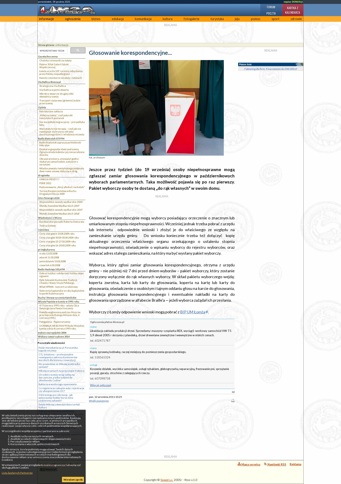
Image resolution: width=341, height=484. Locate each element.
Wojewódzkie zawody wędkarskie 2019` (61, 209)
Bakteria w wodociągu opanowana (57, 384)
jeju (237, 19)
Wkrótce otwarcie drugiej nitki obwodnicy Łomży (56, 95)
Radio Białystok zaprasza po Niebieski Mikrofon (60, 144)
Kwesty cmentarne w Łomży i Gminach (60, 77)
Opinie (42, 107)
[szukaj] (52, 51)
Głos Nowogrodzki (49, 198)
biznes (96, 19)
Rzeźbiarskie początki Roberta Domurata (61, 221)
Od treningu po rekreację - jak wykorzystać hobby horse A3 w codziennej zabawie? (55, 397)
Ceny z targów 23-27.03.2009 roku (57, 241)
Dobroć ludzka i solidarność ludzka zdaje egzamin (61, 274)
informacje (46, 19)
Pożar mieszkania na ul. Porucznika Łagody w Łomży (58, 349)
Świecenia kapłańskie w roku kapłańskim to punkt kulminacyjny (61, 292)
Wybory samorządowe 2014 (54, 336)
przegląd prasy (46, 249)
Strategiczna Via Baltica (52, 85)
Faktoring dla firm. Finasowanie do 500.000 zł (270, 69)
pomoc (256, 19)
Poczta (271, 13)
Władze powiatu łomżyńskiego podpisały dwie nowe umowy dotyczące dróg (61, 170)
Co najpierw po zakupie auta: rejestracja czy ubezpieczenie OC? (61, 389)
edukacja (118, 19)
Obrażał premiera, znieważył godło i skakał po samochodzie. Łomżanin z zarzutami (59, 161)
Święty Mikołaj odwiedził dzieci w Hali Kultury (59, 406)
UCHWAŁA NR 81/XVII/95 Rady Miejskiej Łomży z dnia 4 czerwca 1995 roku (61, 327)
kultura (167, 19)
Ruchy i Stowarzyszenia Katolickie (57, 297)
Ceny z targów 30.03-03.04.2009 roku (59, 237)
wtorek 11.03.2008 (49, 257)
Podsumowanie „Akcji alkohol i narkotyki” (62, 187)
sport (275, 19)
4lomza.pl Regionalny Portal (59, 467)
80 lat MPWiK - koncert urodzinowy (58, 286)
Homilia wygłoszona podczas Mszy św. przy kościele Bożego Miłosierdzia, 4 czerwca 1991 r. (60, 315)
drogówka (44, 175)
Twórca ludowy (47, 225)
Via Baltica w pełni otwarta (54, 89)
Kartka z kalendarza (292, 10)
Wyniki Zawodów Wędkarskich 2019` (59, 205)
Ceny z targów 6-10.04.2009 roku (57, 233)
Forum (271, 7)
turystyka (217, 19)
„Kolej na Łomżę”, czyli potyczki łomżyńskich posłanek (56, 116)
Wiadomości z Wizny (50, 217)
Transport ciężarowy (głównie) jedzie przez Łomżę (59, 102)
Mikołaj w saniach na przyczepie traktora (61, 370)
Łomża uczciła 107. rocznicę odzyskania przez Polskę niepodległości (61, 72)
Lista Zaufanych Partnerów (17, 472)
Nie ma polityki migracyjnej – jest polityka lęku (62, 123)
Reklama (295, 464)
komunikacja (143, 19)
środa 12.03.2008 (48, 253)
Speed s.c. (166, 480)
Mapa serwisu (249, 464)
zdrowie (296, 19)
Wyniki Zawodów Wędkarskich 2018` (59, 213)
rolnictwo (43, 229)
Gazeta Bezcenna (48, 56)
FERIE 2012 (45, 183)
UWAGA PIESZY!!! (49, 179)
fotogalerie (191, 19)
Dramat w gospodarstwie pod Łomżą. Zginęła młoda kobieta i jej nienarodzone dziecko (62, 152)
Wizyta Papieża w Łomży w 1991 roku (58, 301)
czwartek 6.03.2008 (49, 265)
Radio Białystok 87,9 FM (51, 138)
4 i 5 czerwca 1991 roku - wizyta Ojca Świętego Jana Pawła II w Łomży (59, 307)
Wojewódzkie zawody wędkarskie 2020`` (61, 201)
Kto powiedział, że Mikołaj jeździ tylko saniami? (59, 365)
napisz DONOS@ (293, 1)
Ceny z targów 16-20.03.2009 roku (57, 245)
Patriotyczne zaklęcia (51, 111)
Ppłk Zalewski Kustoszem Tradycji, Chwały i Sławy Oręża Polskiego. (58, 281)
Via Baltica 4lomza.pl (49, 82)
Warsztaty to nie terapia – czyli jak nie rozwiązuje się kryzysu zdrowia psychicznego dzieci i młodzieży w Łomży (61, 131)
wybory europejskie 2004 (52, 332)
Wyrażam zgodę (73, 479)
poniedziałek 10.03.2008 (52, 261)
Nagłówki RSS (275, 464)
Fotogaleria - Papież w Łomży (54, 321)
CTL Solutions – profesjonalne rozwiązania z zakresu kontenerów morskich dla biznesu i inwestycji (57, 357)
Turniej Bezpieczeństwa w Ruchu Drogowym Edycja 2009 (57, 192)
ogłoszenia (72, 19)
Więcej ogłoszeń (100, 385)
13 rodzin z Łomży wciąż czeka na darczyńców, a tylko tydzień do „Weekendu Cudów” (56, 377)
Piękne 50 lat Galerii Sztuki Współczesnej (54, 66)
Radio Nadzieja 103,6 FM (51, 269)
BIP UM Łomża (192, 311)
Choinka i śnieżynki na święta (55, 60)
